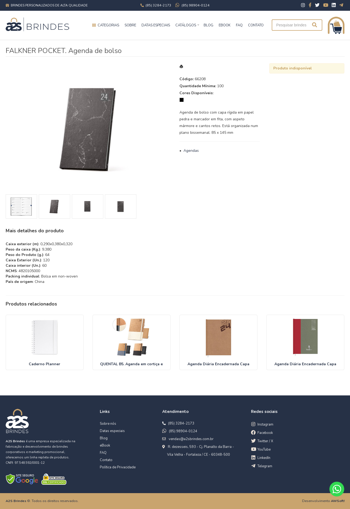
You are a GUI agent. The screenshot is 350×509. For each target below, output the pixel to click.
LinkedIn (263, 457)
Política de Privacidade (118, 467)
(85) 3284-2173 (181, 423)
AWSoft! (338, 501)
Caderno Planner (44, 364)
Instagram (265, 424)
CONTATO (256, 25)
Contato (106, 460)
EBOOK (225, 25)
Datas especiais (156, 25)
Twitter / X (265, 441)
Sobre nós (108, 423)
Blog (104, 438)
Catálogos (185, 25)
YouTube (264, 449)
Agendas (191, 150)
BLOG (208, 25)
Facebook (265, 432)
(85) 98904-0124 (183, 431)
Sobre (130, 25)
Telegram (264, 466)
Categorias (108, 25)
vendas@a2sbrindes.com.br (191, 439)
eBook (105, 445)
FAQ (239, 25)
